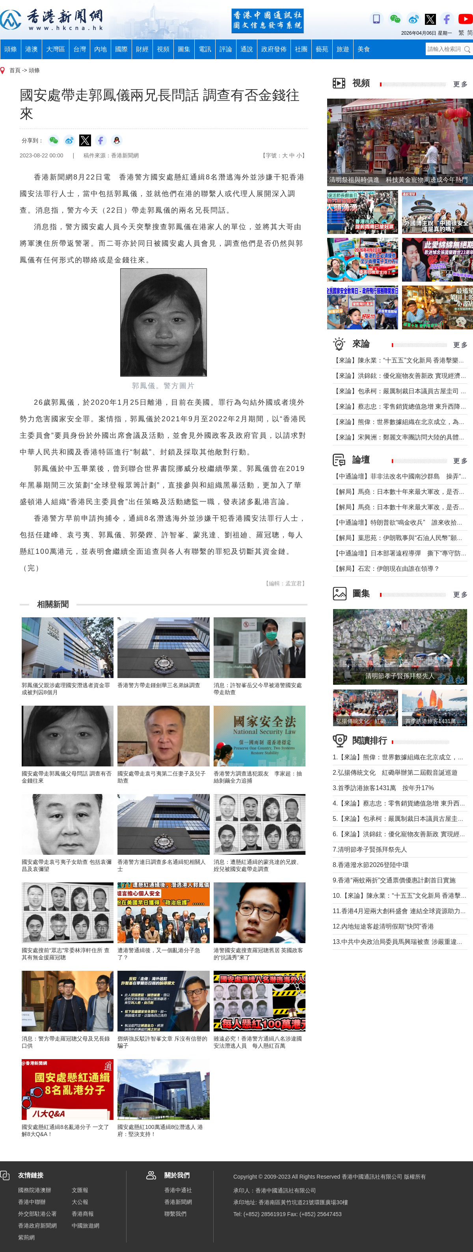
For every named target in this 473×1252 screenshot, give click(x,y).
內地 (100, 49)
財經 (142, 49)
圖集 (184, 49)
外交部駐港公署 (37, 1214)
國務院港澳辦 (34, 1190)
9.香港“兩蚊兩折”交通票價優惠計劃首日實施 (394, 880)
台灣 (79, 49)
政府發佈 (274, 49)
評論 (226, 49)
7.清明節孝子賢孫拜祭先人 (370, 849)
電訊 (205, 49)
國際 (121, 49)
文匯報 (80, 1190)
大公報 (80, 1202)
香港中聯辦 (32, 1202)
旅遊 (343, 49)
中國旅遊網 (85, 1225)
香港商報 (83, 1214)
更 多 (460, 84)
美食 (364, 49)
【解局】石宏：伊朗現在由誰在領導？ (386, 568)
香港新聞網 (178, 1202)
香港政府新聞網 (37, 1225)
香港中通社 (178, 1190)
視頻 (163, 49)
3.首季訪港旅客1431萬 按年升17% (383, 788)
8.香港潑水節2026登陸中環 (371, 864)
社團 (301, 49)
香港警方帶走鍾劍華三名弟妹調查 (158, 685)
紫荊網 (26, 1237)
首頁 (14, 70)
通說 (246, 49)
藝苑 (322, 49)
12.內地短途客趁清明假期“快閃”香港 (383, 926)
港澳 (31, 49)
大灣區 (55, 49)
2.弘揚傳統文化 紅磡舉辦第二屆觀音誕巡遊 (395, 772)
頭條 (10, 49)
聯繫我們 (175, 1214)
